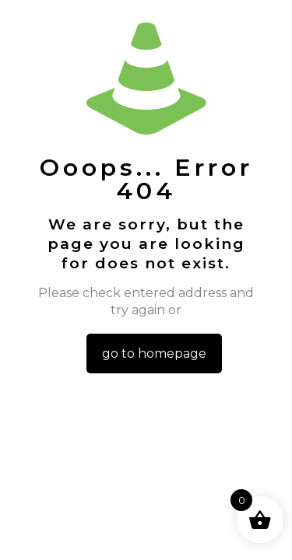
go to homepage (154, 353)
